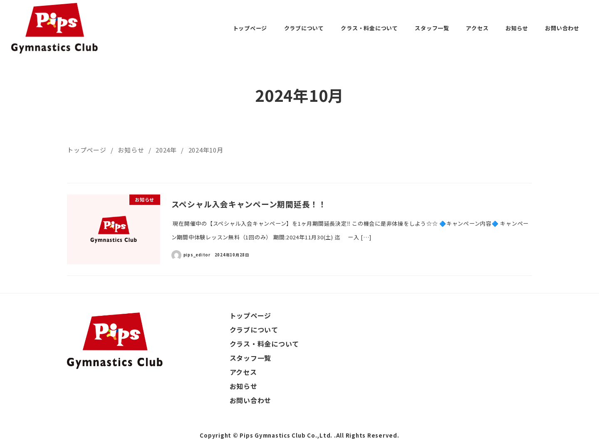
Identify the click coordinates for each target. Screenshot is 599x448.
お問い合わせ (251, 400)
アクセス (243, 372)
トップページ (251, 315)
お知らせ (243, 386)
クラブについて (254, 330)
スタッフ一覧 (251, 358)
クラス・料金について (265, 344)
